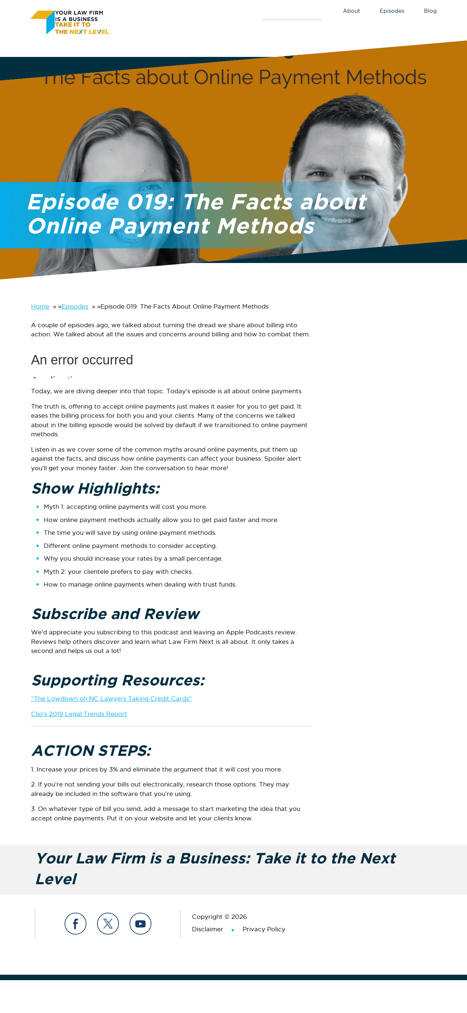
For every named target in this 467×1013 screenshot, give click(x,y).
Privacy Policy (264, 929)
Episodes (74, 307)
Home (40, 307)
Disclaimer (207, 929)
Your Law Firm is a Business (85, 21)
